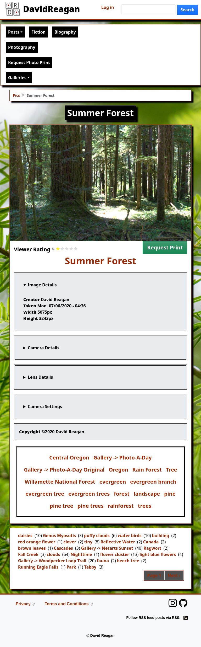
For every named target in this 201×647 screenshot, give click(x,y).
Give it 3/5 (67, 248)
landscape (147, 493)
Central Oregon (69, 457)
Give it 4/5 (71, 248)
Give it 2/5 (62, 248)
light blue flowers (157, 554)
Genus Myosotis (59, 535)
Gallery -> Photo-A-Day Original (64, 469)
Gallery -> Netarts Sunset (107, 548)
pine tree (61, 505)
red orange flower (36, 542)
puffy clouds (97, 535)
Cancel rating (53, 248)
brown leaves (32, 548)
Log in (107, 7)
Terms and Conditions (69, 604)
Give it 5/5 (76, 248)
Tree (171, 469)
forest (121, 493)
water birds (130, 535)
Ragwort (152, 548)
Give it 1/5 (58, 248)
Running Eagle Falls (38, 567)
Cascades (63, 548)
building (160, 535)
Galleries (17, 78)
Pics (16, 95)
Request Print (165, 247)
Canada (151, 542)
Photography (21, 47)
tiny (88, 542)
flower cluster (114, 554)
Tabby (90, 567)
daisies (25, 535)
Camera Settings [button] (45, 406)
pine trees (90, 505)
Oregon (118, 469)
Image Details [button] (42, 285)
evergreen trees (89, 493)
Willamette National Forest (60, 481)
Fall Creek (28, 554)
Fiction (38, 32)
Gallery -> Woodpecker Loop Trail (52, 561)
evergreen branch (153, 481)
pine (170, 493)
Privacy (25, 604)
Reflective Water (117, 542)
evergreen (112, 481)
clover (69, 542)
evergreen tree (44, 493)
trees (144, 505)
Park (71, 567)
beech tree (128, 561)
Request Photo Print (29, 62)
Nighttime (81, 554)
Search (187, 10)
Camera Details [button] (43, 348)
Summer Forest (100, 260)
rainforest (121, 505)
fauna (103, 561)
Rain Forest (147, 469)
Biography (65, 32)
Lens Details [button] (40, 377)
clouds (53, 554)
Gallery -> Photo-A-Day (122, 457)
